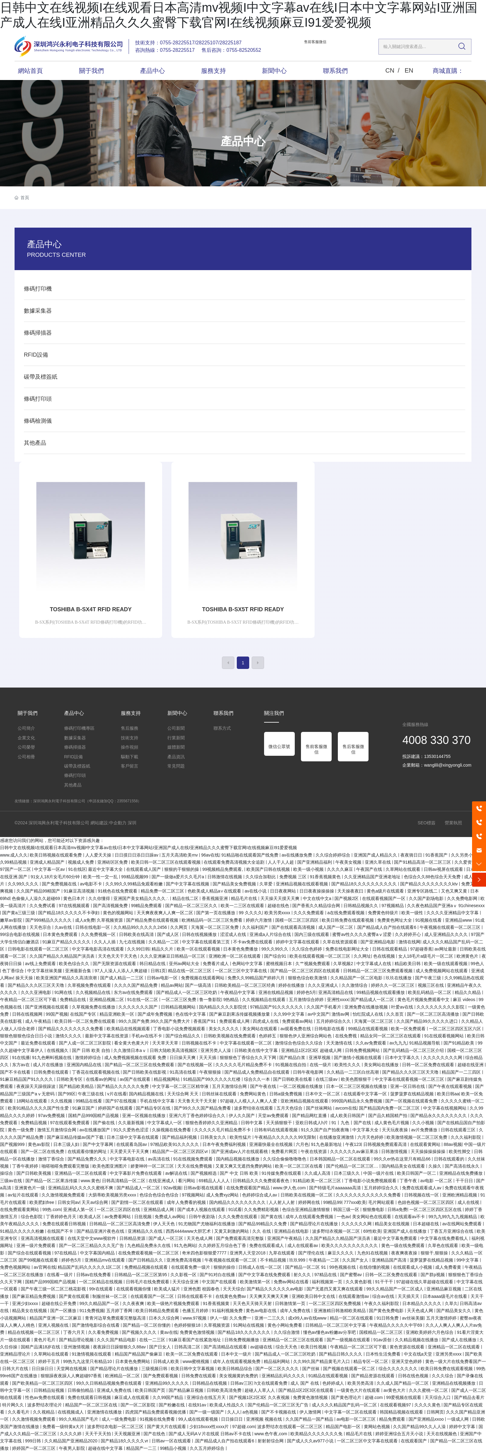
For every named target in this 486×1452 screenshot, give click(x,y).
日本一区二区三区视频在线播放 (357, 1086)
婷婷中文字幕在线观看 (298, 941)
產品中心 (243, 141)
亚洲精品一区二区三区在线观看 (294, 1339)
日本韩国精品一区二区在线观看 (341, 1158)
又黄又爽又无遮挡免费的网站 (244, 1166)
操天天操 (24, 977)
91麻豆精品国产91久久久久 (27, 1079)
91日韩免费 (388, 1318)
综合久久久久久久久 (398, 1368)
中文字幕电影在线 (128, 1158)
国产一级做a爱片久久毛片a (178, 876)
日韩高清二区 (187, 1346)
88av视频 (453, 1144)
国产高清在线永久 (463, 1166)
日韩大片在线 (15, 1368)
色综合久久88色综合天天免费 (433, 876)
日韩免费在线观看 (52, 1072)
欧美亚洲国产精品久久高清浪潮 (67, 977)
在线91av (197, 1404)
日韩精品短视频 (49, 1390)
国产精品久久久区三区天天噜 (36, 985)
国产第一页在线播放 (216, 912)
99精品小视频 (174, 1448)
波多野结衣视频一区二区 (336, 1231)
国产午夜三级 (428, 977)
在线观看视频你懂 (134, 1288)
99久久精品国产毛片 (79, 1419)
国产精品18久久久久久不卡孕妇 (69, 912)
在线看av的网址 (102, 1079)
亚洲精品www (459, 920)
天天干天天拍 (98, 1433)
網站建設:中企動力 (108, 822)
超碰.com (374, 1397)
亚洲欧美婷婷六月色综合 (430, 1332)
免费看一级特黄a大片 (63, 1426)
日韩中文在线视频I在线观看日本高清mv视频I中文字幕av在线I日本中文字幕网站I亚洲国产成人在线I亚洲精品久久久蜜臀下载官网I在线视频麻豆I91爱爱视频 (148, 847)
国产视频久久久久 (140, 1332)
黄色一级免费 (21, 1129)
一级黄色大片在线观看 (359, 1390)
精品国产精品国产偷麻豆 (139, 1354)
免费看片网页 (284, 1151)
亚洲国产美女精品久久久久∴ (141, 898)
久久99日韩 (138, 948)
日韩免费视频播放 (242, 1339)
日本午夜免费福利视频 (224, 1144)
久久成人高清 (318, 1173)
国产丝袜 (311, 1368)
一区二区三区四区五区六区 (455, 1028)
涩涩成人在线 (233, 934)
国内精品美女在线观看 (404, 1166)
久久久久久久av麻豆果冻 (354, 1151)
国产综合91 (275, 956)
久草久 (451, 1303)
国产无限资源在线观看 (115, 963)
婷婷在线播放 (292, 985)
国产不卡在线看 (16, 1072)
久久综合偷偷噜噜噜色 (285, 1158)
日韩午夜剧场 (202, 1216)
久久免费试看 (43, 905)
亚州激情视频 (77, 1346)
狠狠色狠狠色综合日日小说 (26, 1035)
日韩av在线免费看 (94, 1274)
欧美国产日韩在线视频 (268, 869)
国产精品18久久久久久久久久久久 (364, 883)
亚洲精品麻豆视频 (444, 1288)
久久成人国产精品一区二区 (403, 1383)
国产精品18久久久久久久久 (244, 1332)
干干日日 (465, 1180)
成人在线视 (468, 1202)
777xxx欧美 (355, 1202)
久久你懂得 (99, 898)
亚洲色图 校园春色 (202, 1288)
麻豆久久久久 (341, 1252)
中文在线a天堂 (419, 1354)
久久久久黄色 (428, 1404)
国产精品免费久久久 (88, 1158)
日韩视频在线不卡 (200, 1042)
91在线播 (21, 1057)
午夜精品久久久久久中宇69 (396, 1325)
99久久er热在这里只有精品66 (402, 1158)
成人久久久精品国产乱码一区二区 (345, 1404)
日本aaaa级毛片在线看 (445, 1296)
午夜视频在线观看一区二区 (231, 1260)
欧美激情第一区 (256, 1281)
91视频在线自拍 (291, 1064)
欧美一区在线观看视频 (199, 948)
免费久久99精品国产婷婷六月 (256, 977)
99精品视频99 (135, 876)
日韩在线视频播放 (200, 934)
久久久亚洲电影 (36, 992)
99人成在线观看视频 (198, 1419)
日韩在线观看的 (450, 1158)
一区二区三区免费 (179, 999)
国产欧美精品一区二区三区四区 (43, 1383)
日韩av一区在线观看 (172, 1440)
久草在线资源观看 (341, 941)
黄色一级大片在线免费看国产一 (455, 1361)
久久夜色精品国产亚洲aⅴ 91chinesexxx (446, 905)
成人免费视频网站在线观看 (442, 970)
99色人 (477, 963)
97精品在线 (326, 1274)
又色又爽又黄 (454, 891)
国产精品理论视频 (77, 1339)
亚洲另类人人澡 (216, 1050)
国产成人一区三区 (166, 1238)
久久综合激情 (287, 1332)
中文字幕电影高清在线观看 (98, 948)
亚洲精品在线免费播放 (461, 1173)
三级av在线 (11, 1180)
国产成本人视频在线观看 (201, 1209)
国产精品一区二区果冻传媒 (52, 1180)
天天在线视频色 (442, 1433)
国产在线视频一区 (196, 1064)
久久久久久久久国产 (138, 1006)
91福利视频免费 (228, 1310)
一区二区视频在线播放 (301, 1086)
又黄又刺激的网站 (232, 1231)
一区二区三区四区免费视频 (335, 1303)
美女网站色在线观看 (372, 1216)
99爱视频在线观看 (404, 1397)
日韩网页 (435, 1412)
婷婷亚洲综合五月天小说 (399, 1433)
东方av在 (21, 1064)
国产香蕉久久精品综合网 (316, 905)
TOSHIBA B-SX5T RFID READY (243, 609)
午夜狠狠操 (210, 1072)
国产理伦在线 (311, 1252)
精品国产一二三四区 (462, 1072)
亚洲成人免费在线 (115, 1390)
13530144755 (437, 756)
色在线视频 (384, 956)
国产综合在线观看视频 (30, 1252)
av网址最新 (446, 948)
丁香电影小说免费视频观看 (179, 1028)
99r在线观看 (101, 1288)
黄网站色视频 (377, 1426)
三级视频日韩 (155, 1368)
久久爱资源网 (468, 862)
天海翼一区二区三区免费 (215, 927)
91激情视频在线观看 (92, 1354)
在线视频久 (58, 1050)
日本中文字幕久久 (403, 1057)
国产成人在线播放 (460, 1339)
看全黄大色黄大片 (132, 1042)
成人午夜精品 (38, 1021)
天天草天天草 (165, 1042)
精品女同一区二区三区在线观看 (391, 1035)
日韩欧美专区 (70, 1079)
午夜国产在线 (369, 869)
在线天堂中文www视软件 (92, 1238)
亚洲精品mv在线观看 (105, 1260)
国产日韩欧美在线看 (293, 1079)
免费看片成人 (216, 963)
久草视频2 (343, 963)
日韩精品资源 (133, 1238)
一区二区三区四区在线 (119, 1209)
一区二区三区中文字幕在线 (241, 970)
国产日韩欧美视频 (34, 1173)
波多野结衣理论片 (45, 1404)
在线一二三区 (152, 1339)
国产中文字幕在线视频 (188, 883)
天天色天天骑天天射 (253, 1303)
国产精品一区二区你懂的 (147, 1325)
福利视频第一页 (327, 1281)
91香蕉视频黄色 (326, 876)
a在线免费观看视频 (346, 912)
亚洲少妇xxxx (25, 1303)
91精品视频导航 (425, 1042)
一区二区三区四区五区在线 (436, 1209)
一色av (343, 1216)
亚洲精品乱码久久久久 (284, 1375)
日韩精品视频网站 (179, 1006)
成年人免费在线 (295, 1310)
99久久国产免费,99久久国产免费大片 (154, 1021)
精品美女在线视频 (393, 1223)
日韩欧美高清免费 (225, 1390)
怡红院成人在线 (368, 1014)
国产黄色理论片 (347, 1397)
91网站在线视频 (249, 1325)
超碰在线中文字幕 (106, 1448)
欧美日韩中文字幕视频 (193, 1368)
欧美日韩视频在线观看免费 (56, 855)
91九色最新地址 (327, 1144)
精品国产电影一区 (344, 1426)
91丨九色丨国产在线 (351, 1122)
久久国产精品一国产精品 (309, 1419)
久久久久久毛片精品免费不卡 (244, 1064)
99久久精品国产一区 (99, 1303)
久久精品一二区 (164, 941)
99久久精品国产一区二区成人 (395, 1288)
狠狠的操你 (225, 1267)
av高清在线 (159, 1158)
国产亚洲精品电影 (378, 941)
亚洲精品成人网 (159, 1209)
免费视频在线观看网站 (203, 977)
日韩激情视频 (395, 1151)
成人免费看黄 (448, 1267)
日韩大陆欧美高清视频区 (174, 1050)
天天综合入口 (438, 1397)
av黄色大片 (395, 1390)
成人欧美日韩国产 (348, 1115)
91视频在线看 (429, 920)
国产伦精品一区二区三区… (352, 1166)
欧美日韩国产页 (150, 1390)
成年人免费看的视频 (187, 1202)
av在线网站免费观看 (462, 1223)
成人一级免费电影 (120, 1419)
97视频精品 (393, 905)
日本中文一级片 (237, 1354)
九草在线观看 (282, 1252)
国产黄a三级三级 (19, 912)
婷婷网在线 (309, 1202)
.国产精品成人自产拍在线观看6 (387, 927)
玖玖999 (297, 1260)
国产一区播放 (63, 1310)
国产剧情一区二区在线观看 (138, 1202)
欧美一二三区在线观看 (243, 905)
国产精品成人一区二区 (373, 999)
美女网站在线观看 (260, 1028)
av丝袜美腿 (413, 1318)
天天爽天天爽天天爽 (269, 1296)
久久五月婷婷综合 (208, 1448)
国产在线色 (155, 1433)
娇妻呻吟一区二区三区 (152, 1166)
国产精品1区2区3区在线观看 (306, 1390)
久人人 (233, 1412)
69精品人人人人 (215, 1180)
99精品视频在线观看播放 (381, 992)
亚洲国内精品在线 (85, 1064)
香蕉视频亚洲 (215, 898)
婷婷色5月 (306, 992)
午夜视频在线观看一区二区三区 (451, 927)
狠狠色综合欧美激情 (308, 977)
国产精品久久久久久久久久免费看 (71, 1028)
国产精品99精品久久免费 (263, 1223)
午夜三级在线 (91, 1093)
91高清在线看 (183, 1072)
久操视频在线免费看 (172, 1129)
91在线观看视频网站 (444, 1035)
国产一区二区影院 (139, 1404)
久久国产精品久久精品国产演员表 (62, 956)
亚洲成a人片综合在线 (271, 934)
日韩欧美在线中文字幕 (256, 1050)
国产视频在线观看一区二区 (349, 1368)
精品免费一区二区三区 (163, 891)
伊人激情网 (310, 1412)
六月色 (302, 1144)
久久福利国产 (255, 927)
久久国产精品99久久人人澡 (420, 1426)
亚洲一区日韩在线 (408, 1086)
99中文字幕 (468, 1260)
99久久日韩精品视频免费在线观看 (109, 1383)
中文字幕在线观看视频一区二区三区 (410, 1079)
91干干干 (384, 1281)
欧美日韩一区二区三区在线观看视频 (166, 862)
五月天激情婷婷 (442, 1318)
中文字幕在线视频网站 (445, 1108)
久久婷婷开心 (408, 934)
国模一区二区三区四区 (297, 920)
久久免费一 (240, 1318)
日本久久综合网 (164, 1318)
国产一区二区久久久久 (277, 1368)
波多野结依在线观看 (254, 1108)
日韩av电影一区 (163, 977)
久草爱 (266, 883)
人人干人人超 (281, 862)
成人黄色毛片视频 (392, 1122)
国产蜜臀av (351, 1274)
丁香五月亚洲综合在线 (452, 1231)
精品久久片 (163, 948)
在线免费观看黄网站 (20, 1209)
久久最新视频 (131, 1122)
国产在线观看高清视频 (294, 927)
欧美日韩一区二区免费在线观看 (86, 1021)
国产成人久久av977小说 (311, 1440)
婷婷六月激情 (259, 920)
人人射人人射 (282, 1202)
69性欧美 (372, 1231)
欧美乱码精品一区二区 (430, 992)
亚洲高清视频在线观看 (43, 1238)
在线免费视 (346, 1035)
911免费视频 (91, 1310)
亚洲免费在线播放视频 (366, 1006)
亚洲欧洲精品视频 (460, 1194)
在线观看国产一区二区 (152, 1296)
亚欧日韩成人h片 (312, 1122)
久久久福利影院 (466, 1137)
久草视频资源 (110, 920)
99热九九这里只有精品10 (88, 1361)
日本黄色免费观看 (61, 934)
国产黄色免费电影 (387, 1310)
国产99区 (67, 1093)
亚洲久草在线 (378, 862)
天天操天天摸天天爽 (280, 898)
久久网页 (179, 927)
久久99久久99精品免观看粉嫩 (134, 883)
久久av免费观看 (371, 1042)
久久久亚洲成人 (323, 985)
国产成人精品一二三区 (122, 977)
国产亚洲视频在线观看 (47, 1006)
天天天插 (208, 1057)
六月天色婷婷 (371, 1137)
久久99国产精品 (168, 1397)
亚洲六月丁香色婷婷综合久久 (198, 1115)
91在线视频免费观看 (193, 1158)
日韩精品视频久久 (361, 905)
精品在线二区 (186, 898)
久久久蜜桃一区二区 (429, 1390)
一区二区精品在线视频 (101, 1281)
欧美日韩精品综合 (236, 1368)
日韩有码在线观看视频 (276, 1129)
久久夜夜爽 (133, 1303)
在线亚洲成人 (162, 1180)
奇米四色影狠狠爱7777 (205, 1252)
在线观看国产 (414, 1440)
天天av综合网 (95, 1202)
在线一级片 (321, 1064)
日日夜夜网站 (283, 891)
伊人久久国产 (242, 1115)
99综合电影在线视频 (20, 934)
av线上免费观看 (41, 963)
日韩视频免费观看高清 (385, 1144)
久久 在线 (262, 1231)
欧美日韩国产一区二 (417, 1173)
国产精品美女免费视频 (235, 883)
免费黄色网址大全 (395, 920)
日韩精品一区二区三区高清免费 (120, 1223)
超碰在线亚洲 (471, 1064)
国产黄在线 (272, 1216)
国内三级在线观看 (312, 934)
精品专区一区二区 (371, 1361)
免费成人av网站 (171, 1216)
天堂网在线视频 (72, 1368)
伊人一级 (218, 1318)
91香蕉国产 (436, 855)
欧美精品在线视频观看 (129, 1028)
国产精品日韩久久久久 (341, 1354)
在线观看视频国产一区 (384, 898)
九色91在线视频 (373, 1252)
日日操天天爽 (183, 1057)
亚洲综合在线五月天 (207, 1397)
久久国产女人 (355, 1260)
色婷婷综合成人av (260, 1194)
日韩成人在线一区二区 (260, 1267)
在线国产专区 (83, 1014)
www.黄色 (90, 1180)
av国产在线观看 (136, 1079)
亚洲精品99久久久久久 (167, 1383)
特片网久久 (13, 1404)
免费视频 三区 (293, 876)
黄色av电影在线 (262, 1310)
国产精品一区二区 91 (306, 1267)
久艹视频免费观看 (313, 963)
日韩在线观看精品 (390, 948)
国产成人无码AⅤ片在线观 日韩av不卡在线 (210, 1433)
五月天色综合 (290, 1108)
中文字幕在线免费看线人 (444, 1238)
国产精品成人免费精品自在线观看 (257, 1072)
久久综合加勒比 (261, 876)
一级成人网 (458, 1419)
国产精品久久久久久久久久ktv (429, 883)
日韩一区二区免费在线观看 (428, 1064)
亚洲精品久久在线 (146, 1231)
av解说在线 (176, 1173)
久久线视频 (62, 1100)
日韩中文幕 (252, 1122)
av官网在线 (45, 1267)
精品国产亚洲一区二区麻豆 (56, 1318)
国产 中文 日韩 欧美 (239, 1173)
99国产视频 (57, 1014)
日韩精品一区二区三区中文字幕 (336, 1325)
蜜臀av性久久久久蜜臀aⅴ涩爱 (362, 934)
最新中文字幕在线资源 (107, 1035)
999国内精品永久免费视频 (357, 1100)
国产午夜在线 (263, 1086)
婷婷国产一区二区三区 (34, 1448)
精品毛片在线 (244, 898)
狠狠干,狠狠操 (435, 1252)
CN (389, 70)
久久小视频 (423, 1122)
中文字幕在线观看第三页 (206, 941)
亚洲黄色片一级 (30, 1187)
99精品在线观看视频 (368, 1028)
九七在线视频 (132, 941)
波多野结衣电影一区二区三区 (116, 1426)
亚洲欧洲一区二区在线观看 (235, 956)
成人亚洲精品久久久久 (446, 934)
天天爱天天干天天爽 (130, 1151)
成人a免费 (85, 920)
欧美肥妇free (42, 1202)
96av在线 (210, 855)
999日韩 (33, 1440)
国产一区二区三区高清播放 (433, 1014)
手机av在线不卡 (147, 1035)
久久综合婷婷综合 (333, 855)
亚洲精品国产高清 (390, 1260)
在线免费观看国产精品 (248, 1187)
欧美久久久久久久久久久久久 (350, 1245)
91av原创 (383, 1339)
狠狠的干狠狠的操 (182, 869)
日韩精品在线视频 (210, 1383)
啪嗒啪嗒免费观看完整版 (66, 1166)
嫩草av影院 (11, 920)
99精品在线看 (89, 1100)
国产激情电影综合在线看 (96, 1325)
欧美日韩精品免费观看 (157, 1310)
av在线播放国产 (95, 1129)
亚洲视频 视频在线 (264, 1419)
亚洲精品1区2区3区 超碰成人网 (312, 1050)
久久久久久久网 (357, 1223)
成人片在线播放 (48, 1064)
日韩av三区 (241, 1383)
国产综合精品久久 (183, 1035)
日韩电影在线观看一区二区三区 (39, 948)
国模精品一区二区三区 (381, 1332)
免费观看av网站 (298, 1021)
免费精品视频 (34, 1122)
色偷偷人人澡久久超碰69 (36, 898)
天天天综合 (234, 1288)
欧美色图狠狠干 (357, 1079)
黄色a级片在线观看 (386, 891)
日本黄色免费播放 (241, 948)
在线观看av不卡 (410, 1216)
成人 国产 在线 (305, 1383)
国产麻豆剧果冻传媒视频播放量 (240, 1014)
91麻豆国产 (83, 1108)
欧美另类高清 (361, 1383)
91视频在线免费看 (158, 1419)
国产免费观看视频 (161, 1375)
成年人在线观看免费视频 (309, 1216)
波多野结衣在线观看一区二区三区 (290, 1426)
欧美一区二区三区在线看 (299, 1166)
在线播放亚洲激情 (337, 1137)
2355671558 (127, 801)
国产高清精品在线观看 (226, 1346)
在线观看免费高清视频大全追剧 (235, 862)
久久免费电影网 (463, 898)
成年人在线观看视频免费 (237, 1361)
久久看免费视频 (104, 1332)
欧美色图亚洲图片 (110, 1166)
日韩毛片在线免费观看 (148, 1281)
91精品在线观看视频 (328, 1375)
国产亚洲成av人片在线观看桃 (240, 1151)
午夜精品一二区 (324, 1260)
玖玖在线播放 (399, 977)
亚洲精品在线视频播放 (454, 1383)
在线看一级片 (60, 1274)
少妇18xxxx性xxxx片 (209, 1426)
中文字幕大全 (366, 1129)
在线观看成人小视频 (413, 1267)
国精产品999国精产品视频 (94, 1115)
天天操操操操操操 (429, 1151)
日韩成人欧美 (166, 1361)
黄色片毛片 (45, 1339)
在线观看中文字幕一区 (365, 1093)
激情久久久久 (69, 1035)
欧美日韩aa (448, 1093)
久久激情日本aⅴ (130, 1050)
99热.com (51, 1209)
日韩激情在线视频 (225, 876)
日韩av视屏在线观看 (444, 869)
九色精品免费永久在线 (149, 1245)
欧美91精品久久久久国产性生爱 (39, 1108)
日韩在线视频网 (28, 1014)
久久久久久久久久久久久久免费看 (369, 1194)
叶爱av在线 (402, 1006)
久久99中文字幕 (289, 1014)
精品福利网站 (277, 1361)
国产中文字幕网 (98, 1144)
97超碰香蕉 (421, 948)
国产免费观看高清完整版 (240, 1238)
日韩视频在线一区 (422, 1194)
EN (408, 70)
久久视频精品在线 (94, 992)
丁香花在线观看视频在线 (96, 1072)
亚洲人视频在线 (54, 1325)
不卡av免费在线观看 (253, 941)
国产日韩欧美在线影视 (145, 1072)
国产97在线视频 (121, 1100)
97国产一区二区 (16, 869)
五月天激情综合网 (230, 1086)
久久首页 (395, 1014)
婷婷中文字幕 (462, 1426)
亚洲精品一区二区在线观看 (81, 1173)
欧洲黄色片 (468, 956)
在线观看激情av (354, 1296)
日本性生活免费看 (384, 1354)
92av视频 (172, 1187)
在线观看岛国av (132, 1144)
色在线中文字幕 (191, 1014)
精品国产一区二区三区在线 (91, 1404)
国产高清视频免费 (111, 905)
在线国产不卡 (60, 1231)
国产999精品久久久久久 (49, 920)
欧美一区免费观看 (409, 1028)
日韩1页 (158, 970)
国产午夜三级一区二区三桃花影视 (54, 1288)
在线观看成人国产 (144, 869)
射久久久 (303, 1274)
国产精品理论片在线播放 (314, 1223)
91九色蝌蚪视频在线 (52, 1057)
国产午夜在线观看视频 (450, 1086)
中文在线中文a (318, 898)
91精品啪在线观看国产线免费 (250, 855)
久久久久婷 (71, 1433)
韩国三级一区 (346, 1209)
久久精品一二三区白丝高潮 (353, 1072)
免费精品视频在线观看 (146, 1267)
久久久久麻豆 (340, 869)
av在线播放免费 (298, 855)
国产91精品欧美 (459, 1042)
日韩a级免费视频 (286, 1093)
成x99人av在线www (308, 1318)
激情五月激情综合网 (57, 1129)
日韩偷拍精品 (81, 1390)
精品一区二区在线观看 (352, 1318)
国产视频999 (13, 1144)
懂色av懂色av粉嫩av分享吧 (330, 1332)
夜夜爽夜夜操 (404, 1252)
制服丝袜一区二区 (110, 1296)
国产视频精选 (204, 1173)
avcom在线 (346, 1108)
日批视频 (143, 1216)
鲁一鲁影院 (210, 999)
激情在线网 (409, 941)
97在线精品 (66, 1252)
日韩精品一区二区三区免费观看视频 (378, 970)
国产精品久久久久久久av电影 (276, 1288)
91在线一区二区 (143, 999)
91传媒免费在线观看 (282, 1173)
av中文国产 (318, 1014)
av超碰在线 (261, 1346)
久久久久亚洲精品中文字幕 (453, 912)
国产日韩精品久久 (146, 1260)
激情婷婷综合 (88, 1057)
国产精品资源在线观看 (373, 1375)
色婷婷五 (268, 1035)
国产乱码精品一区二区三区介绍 (414, 1050)
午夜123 (353, 1144)
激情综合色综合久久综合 (299, 1042)
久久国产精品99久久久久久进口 (427, 1021)
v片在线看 (117, 1093)
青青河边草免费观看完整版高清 (116, 1318)
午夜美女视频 (349, 862)
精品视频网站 (167, 1079)
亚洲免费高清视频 (184, 1260)
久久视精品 (44, 1412)
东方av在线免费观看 (134, 992)
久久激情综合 (355, 985)
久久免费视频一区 (99, 934)
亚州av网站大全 (185, 963)
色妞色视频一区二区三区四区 (426, 1202)
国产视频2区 (347, 898)
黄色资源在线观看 (408, 1346)
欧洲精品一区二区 (123, 1375)
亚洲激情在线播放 (105, 1412)
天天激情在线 (339, 1042)
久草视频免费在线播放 (94, 1006)
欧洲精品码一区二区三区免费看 (213, 920)
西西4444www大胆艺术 (189, 1231)
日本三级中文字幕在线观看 (133, 1137)
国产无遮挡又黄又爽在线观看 (335, 1288)
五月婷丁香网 (120, 1310)
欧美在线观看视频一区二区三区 (320, 956)
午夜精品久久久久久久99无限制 (285, 1137)
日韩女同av (69, 1202)
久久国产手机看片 (324, 1006)
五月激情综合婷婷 (307, 999)
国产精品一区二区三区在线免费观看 (140, 1064)
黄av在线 (169, 1332)
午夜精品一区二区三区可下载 (29, 999)
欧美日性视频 (314, 1346)
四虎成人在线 (266, 1021)
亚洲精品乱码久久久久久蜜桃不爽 (81, 1187)
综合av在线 (383, 1296)
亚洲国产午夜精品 (285, 1238)
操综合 (7, 1173)
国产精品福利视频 (180, 1137)
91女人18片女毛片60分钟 (56, 876)
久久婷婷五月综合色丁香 (222, 1245)
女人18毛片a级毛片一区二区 (426, 956)
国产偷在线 (104, 1122)
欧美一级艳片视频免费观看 (174, 1303)
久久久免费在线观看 (238, 1216)
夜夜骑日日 (411, 855)
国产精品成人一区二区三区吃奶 (187, 992)
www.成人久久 (14, 855)
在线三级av (327, 1079)
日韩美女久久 (214, 1137)
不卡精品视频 (273, 1260)
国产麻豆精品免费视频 (34, 1296)
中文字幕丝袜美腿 (45, 970)
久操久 (435, 1166)
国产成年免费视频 (156, 1014)
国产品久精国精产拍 (388, 1115)
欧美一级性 (412, 912)
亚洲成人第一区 (79, 1209)
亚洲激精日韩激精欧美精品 (340, 1310)
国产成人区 (168, 934)
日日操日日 (43, 1368)
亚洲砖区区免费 (113, 862)
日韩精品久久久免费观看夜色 (261, 1180)
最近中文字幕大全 (106, 869)
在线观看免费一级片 (191, 1267)
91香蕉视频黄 (216, 1303)
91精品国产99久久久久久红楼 (212, 1079)
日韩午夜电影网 (309, 1072)
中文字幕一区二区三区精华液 (181, 1086)
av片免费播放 (425, 1129)
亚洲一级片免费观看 (36, 1245)
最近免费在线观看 (39, 1042)
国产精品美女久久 (454, 1310)
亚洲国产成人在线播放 (405, 1231)
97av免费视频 (52, 1115)
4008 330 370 (436, 740)
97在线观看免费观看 (70, 1122)
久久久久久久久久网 (443, 1057)
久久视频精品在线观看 (264, 999)
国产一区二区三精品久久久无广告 (92, 1245)
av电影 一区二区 (436, 1180)
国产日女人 (160, 1346)
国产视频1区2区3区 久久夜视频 (260, 1397)
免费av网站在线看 (292, 1281)
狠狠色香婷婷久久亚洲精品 (212, 1122)
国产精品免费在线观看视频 (152, 920)
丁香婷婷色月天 (61, 1216)
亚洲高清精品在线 (336, 992)
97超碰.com (243, 1426)
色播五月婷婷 (196, 1310)
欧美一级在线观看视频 (446, 963)
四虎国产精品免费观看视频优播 (156, 1412)
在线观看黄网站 (426, 1144)
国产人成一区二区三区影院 (85, 1042)
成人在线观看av (303, 1245)
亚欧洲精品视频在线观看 (305, 1100)
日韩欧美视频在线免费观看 (230, 1035)
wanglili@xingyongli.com (447, 765)
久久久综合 (443, 1375)
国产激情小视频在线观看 (358, 1057)
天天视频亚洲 (127, 1433)
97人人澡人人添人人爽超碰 (121, 970)
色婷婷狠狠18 (187, 1325)
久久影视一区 (184, 1274)
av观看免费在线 (296, 1028)
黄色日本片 (74, 898)
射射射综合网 (271, 1440)
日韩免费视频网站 (363, 1050)
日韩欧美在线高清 (137, 934)
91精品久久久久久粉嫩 (22, 1231)
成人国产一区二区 (336, 927)
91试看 (235, 1209)
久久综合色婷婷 (307, 948)
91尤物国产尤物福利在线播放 (207, 1223)
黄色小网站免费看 (285, 1325)
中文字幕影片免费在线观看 (136, 1173)
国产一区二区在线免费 (43, 1151)
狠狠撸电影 (374, 1209)
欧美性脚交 (460, 1151)
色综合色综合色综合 (159, 1194)
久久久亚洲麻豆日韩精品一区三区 (173, 956)
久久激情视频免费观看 (64, 1194)
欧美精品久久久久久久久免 (317, 1433)
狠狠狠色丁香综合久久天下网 (248, 1057)
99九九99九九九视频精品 (453, 1216)
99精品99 (332, 1202)
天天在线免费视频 (195, 1166)
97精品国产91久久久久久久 (277, 1006)
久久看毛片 (19, 1412)
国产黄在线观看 (75, 1296)
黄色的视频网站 (119, 912)
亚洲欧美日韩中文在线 (314, 1296)
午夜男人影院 (72, 1448)
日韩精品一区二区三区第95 (141, 1274)
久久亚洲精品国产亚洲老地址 (373, 876)
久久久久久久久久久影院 (441, 1006)
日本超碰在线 (426, 1223)
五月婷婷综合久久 (334, 1021)
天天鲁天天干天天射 (198, 1100)
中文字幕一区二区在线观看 (351, 1412)
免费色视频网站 (16, 1267)
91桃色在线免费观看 (118, 891)
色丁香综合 (13, 970)
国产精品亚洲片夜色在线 (101, 1231)
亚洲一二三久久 (270, 1318)
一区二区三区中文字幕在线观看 (368, 1440)
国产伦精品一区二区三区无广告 (279, 1404)
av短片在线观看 (24, 1194)
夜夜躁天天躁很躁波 (36, 1086)
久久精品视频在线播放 (417, 1339)
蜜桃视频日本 (279, 963)
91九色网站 (185, 1245)
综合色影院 (32, 1216)
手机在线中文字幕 (158, 1100)
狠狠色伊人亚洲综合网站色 (306, 1035)
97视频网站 (193, 1194)
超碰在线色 (278, 905)
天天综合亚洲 (186, 1281)
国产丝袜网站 (319, 1108)
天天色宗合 (40, 927)
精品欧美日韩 (408, 963)
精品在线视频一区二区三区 (34, 1332)
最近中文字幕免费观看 (395, 1238)
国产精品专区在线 (154, 1108)
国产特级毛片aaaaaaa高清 (335, 1187)
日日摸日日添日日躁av (137, 855)
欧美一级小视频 (309, 869)
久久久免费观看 (309, 912)
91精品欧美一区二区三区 (317, 1180)
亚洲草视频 (320, 1057)
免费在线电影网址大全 (347, 948)
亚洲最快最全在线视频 (271, 1144)
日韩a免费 (397, 1209)
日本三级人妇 (67, 1144)
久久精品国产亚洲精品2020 (71, 1440)
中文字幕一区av (50, 869)
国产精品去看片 (469, 1397)
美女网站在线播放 (382, 1064)
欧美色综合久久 (75, 963)
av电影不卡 (91, 883)
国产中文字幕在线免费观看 (265, 1274)
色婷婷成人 (333, 1383)
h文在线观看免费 (271, 1383)
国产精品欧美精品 (77, 1086)
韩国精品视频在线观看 (402, 1412)
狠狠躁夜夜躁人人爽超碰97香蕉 (72, 1375)
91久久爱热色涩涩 (131, 1129)
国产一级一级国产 (207, 1412)
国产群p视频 (433, 1274)
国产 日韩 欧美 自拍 (92, 1050)
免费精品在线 (73, 999)
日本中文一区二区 (323, 1093)
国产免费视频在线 (60, 883)
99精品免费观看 (147, 905)
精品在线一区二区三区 (190, 970)
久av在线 (64, 927)
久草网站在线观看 (404, 869)
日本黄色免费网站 (133, 1361)
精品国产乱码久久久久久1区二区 (90, 1267)
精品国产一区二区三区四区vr (180, 1151)
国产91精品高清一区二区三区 (423, 862)
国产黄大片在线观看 (167, 1426)
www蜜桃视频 (196, 1361)
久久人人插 (105, 941)
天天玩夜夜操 (395, 1129)
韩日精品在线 (153, 963)
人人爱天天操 (99, 855)
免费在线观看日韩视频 (64, 1223)
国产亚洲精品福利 (315, 862)
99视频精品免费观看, (223, 869)
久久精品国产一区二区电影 (357, 977)
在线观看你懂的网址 (88, 1151)
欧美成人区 (90, 1216)
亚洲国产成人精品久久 (376, 855)
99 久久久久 (250, 912)
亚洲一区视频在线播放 (144, 1115)
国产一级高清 (198, 985)
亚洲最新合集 (78, 970)
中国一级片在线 (379, 1173)
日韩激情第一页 (291, 1303)
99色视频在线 (343, 1267)
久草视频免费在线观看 (90, 985)
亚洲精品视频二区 (107, 999)
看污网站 (187, 1180)
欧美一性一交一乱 (101, 876)
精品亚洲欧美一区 (117, 1014)
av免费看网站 (118, 1216)
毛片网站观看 (381, 1202)
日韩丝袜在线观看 (220, 1093)
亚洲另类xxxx (449, 1354)
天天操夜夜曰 (351, 891)
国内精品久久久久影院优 (223, 1006)
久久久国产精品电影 (117, 1339)
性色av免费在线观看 (45, 1397)
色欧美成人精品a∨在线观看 (215, 891)
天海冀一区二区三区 (374, 1021)
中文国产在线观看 (220, 1281)
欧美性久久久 (348, 1064)
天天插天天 (409, 1296)
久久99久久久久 (24, 883)
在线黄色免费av (231, 1296)
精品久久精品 (468, 992)
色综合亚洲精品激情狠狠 (306, 1209)
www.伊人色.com (290, 1187)
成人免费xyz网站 (223, 1194)
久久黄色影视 (359, 1281)
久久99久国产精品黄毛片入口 (322, 1361)
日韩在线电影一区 (93, 927)
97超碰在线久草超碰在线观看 (425, 1281)
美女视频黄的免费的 (239, 1375)
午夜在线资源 (314, 1151)
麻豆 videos (464, 999)
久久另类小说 (464, 855)
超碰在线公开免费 (59, 1303)
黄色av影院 (39, 1144)
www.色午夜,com (271, 1433)
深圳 (132, 822)
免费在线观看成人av (422, 1187)
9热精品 (231, 999)
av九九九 (398, 1042)
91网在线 (64, 992)
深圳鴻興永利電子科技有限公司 (59, 801)
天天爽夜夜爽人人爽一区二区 (165, 912)
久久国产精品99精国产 (38, 891)
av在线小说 (256, 891)
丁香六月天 (74, 1332)
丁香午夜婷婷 (25, 1166)
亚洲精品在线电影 (292, 1231)
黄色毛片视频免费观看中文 (424, 999)
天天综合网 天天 (183, 1093)
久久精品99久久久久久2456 (140, 927)
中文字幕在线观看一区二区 (246, 1042)
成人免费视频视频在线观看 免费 (135, 1057)
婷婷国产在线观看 (116, 1108)
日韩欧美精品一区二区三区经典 (245, 985)
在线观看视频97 (396, 1404)
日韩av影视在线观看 (203, 1187)
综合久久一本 (257, 1079)
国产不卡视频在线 (279, 1412)
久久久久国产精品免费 (136, 985)
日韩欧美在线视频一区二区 (307, 1194)
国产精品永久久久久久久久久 (439, 1115)
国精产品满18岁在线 (41, 1346)
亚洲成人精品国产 (48, 862)
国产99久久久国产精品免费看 (203, 1108)
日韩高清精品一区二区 (124, 1180)
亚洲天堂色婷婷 (407, 1361)
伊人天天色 (164, 1223)
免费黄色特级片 (384, 912)
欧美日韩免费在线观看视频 (348, 920)
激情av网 (341, 1014)
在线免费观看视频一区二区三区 (149, 1252)
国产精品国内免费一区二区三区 (390, 1108)
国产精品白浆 (293, 1057)
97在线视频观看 (75, 905)
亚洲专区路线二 (423, 891)
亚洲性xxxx (338, 999)
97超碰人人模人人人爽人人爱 (249, 1100)
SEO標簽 (426, 822)
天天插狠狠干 (279, 1122)
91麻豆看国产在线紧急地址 (195, 1339)
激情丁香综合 (51, 1158)
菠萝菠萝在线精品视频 (412, 1093)
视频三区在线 (431, 985)
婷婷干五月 (49, 1361)
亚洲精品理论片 (16, 1354)
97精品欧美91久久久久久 (175, 1144)
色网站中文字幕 (248, 963)
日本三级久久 (347, 1173)
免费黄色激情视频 (198, 1332)
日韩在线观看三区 (459, 1129)
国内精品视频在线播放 (238, 1158)
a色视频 (250, 1412)
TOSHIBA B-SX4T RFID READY (91, 609)
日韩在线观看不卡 (195, 1296)
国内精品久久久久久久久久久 (238, 1202)
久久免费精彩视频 (262, 1209)
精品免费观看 (392, 1419)
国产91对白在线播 (218, 1274)
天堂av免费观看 (274, 1115)
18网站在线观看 (32, 1100)
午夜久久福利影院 (382, 1303)
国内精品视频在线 (147, 1093)
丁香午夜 (409, 1180)
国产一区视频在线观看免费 (412, 1100)
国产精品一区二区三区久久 (192, 905)
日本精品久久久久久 (422, 1303)
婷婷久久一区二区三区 (393, 985)
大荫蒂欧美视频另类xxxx (112, 1194)
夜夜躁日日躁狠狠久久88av (120, 1346)
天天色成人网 (200, 1238)
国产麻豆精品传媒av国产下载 (76, 1137)
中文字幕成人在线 (374, 963)
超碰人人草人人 (260, 1390)
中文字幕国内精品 (98, 1252)
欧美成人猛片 (167, 1288)
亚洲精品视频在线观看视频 (302, 883)
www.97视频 (195, 1318)
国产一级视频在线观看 (349, 1339)
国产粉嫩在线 (172, 1404)
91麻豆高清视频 (79, 891)
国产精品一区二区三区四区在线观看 (305, 970)
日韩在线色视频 (414, 1375)
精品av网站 (172, 985)
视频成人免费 (81, 862)
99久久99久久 (275, 948)
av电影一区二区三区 (357, 1419)
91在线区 (77, 869)
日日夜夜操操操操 (317, 891)
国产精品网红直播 (310, 1115)
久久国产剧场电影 (427, 898)
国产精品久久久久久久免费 (123, 1086)
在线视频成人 (71, 1412)
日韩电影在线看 (330, 1028)
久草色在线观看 (443, 1245)
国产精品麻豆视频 (187, 1390)
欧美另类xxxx (278, 912)
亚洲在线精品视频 (276, 992)
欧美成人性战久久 (227, 1404)
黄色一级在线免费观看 (403, 1245)
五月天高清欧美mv (180, 855)
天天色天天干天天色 (118, 956)
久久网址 (362, 956)
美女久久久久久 (224, 1028)
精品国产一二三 (142, 1448)
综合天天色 (287, 1346)
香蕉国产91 (205, 1021)
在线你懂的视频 (375, 1267)
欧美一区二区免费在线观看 (192, 1354)
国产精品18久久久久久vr (125, 1440)
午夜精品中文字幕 (238, 992)
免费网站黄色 (253, 1093)
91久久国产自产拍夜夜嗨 (325, 1129)
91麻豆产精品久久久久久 (67, 941)
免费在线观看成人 (267, 1245)
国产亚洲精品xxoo (427, 1419)
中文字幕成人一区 (165, 1122)
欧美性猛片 (241, 1137)
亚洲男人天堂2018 (248, 1252)
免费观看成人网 (235, 1021)
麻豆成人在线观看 (132, 1397)
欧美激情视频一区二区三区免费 (417, 1137)
